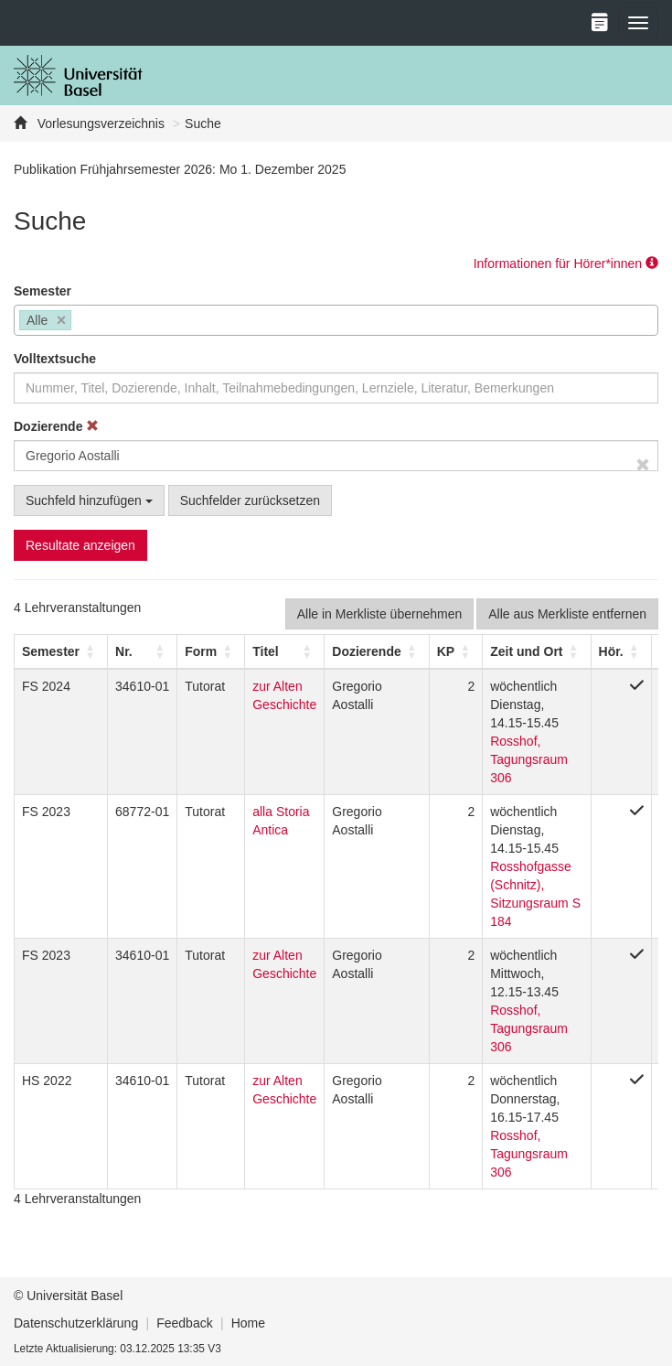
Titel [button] (265, 651)
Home (248, 1323)
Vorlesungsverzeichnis (99, 123)
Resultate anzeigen (80, 545)
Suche (203, 123)
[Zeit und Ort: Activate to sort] (537, 651)
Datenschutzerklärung (76, 1323)
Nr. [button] (124, 651)
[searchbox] (81, 322)
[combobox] (336, 320)
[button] (51, 651)
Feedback (184, 1323)
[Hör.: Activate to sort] (621, 651)
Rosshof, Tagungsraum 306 (529, 759)
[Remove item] (62, 320)
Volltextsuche (55, 358)
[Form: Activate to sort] (211, 651)
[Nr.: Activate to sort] (142, 651)
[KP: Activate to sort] (455, 651)
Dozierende (56, 426)
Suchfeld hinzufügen (89, 500)
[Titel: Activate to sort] (285, 651)
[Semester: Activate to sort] (61, 651)
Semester (42, 291)
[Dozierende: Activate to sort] (377, 651)
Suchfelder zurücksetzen (250, 500)
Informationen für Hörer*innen (566, 263)
